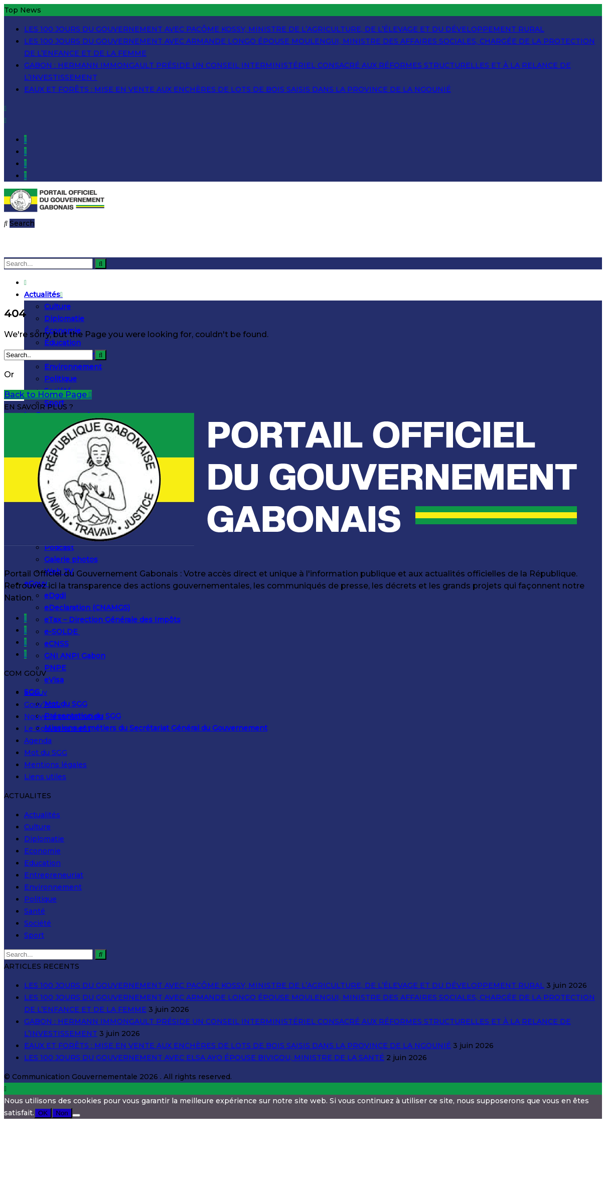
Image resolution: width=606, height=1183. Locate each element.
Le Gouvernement (57, 728)
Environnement (73, 366)
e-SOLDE (62, 631)
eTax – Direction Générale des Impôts (112, 619)
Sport (34, 935)
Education (42, 862)
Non (62, 1113)
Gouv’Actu (42, 704)
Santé (34, 911)
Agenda (38, 740)
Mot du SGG (65, 703)
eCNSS (56, 643)
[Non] (76, 1115)
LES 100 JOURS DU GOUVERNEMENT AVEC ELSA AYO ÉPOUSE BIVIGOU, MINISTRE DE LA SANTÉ (204, 1057)
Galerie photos (71, 559)
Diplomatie (64, 318)
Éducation (62, 342)
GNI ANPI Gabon (74, 655)
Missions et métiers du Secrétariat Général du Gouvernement (155, 727)
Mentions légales (55, 764)
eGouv (35, 692)
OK (43, 1113)
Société (37, 923)
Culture (57, 306)
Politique (60, 378)
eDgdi (55, 595)
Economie (42, 850)
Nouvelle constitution (63, 716)
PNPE (55, 667)
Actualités (43, 294)
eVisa (54, 679)
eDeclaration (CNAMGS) (87, 607)
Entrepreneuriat (53, 874)
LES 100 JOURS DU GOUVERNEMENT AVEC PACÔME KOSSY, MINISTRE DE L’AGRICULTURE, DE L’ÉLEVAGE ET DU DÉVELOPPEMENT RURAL (284, 29)
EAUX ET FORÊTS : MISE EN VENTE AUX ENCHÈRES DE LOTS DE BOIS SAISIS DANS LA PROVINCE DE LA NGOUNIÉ (237, 89)
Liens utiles (45, 776)
